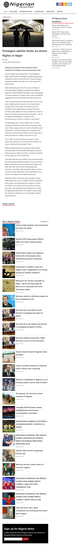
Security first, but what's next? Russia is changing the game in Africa (29, 313)
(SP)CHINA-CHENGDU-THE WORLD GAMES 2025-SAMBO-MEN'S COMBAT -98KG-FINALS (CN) (31, 497)
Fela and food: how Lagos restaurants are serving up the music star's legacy (31, 511)
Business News (39, 11)
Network (60, 11)
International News (26, 11)
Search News (50, 11)
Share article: (8, 204)
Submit (26, 539)
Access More (44, 221)
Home (5, 11)
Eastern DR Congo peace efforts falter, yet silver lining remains (61, 34)
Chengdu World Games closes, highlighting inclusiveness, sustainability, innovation (29, 410)
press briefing (32, 88)
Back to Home (6, 17)
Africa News (13, 11)
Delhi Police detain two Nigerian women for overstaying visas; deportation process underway (29, 256)
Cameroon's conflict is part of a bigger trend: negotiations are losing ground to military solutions (31, 270)
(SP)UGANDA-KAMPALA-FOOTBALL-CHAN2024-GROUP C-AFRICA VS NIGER (32, 424)
